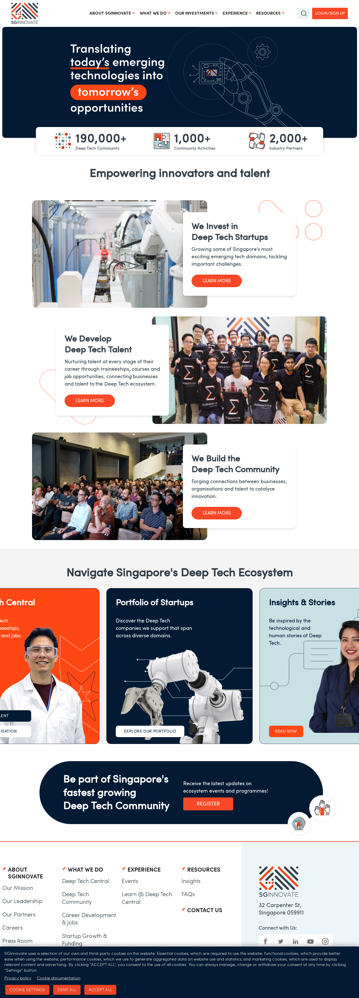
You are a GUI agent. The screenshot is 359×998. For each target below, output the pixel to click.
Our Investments (194, 13)
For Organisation (61, 731)
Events (130, 881)
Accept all (97, 988)
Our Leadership (22, 901)
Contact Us (204, 910)
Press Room (17, 941)
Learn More (216, 280)
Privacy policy (17, 977)
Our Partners (18, 914)
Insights (191, 881)
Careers (12, 927)
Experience (235, 13)
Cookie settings (26, 988)
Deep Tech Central (85, 881)
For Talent (61, 716)
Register (207, 804)
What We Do (153, 13)
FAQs (188, 894)
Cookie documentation (58, 977)
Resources (268, 13)
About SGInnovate (110, 13)
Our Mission (17, 888)
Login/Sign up (330, 13)
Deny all (64, 988)
